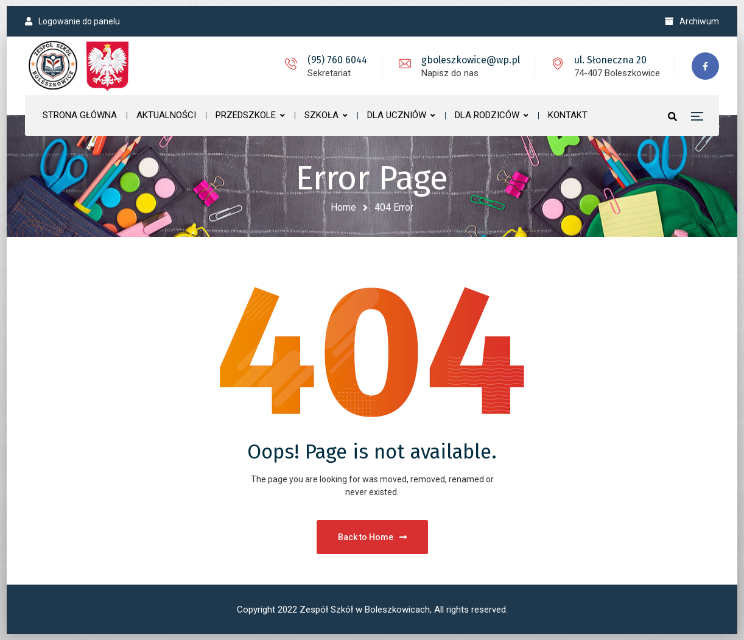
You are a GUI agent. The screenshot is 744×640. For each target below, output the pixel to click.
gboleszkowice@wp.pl (470, 60)
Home (343, 207)
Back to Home (372, 537)
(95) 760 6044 (337, 60)
